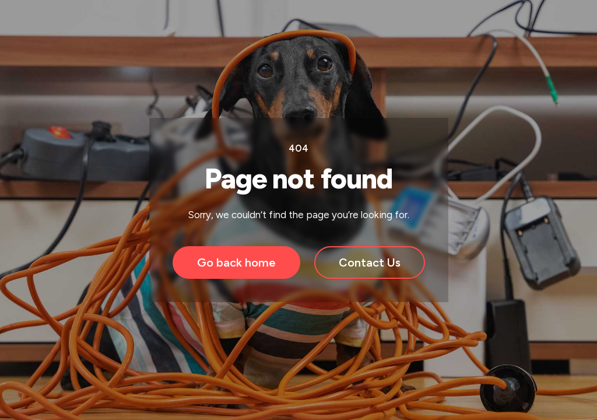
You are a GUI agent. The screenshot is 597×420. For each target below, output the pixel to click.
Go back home (236, 263)
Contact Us (370, 263)
